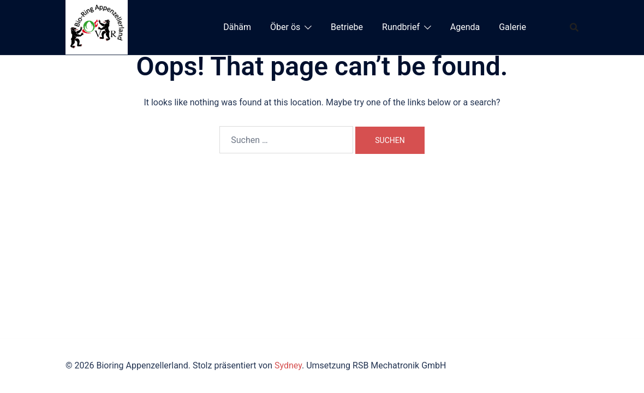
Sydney (288, 365)
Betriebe (347, 27)
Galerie (512, 27)
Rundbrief (401, 27)
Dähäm (237, 27)
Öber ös (285, 27)
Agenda (465, 27)
